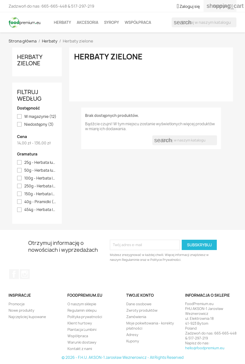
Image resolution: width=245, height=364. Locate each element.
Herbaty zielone (29, 60)
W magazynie (40, 116)
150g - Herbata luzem (40, 194)
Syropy (111, 22)
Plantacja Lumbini (81, 329)
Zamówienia (136, 316)
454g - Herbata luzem (40, 209)
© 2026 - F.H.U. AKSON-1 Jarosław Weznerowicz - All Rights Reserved (123, 357)
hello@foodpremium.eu (204, 348)
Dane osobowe (139, 304)
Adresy (132, 334)
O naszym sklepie (81, 304)
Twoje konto (140, 295)
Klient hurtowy (79, 323)
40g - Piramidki (40, 201)
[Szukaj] (204, 22)
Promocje (17, 304)
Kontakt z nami (79, 348)
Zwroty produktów (141, 310)
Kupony (132, 341)
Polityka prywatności (84, 316)
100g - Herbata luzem (40, 178)
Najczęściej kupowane (27, 316)
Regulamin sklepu (82, 310)
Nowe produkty (21, 310)
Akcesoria (87, 22)
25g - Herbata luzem (40, 162)
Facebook (14, 274)
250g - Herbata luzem (40, 186)
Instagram (25, 274)
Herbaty (62, 22)
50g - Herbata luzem (40, 170)
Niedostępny (39, 124)
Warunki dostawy (81, 342)
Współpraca (138, 22)
